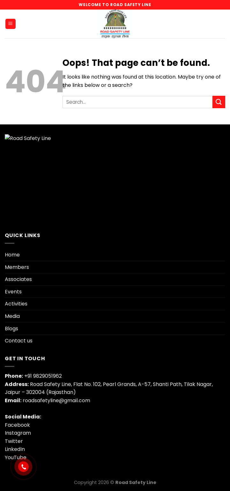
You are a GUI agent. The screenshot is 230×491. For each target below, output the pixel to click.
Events (13, 291)
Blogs (11, 328)
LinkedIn (15, 449)
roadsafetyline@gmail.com (56, 400)
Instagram (18, 433)
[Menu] (10, 24)
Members (17, 267)
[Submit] (218, 102)
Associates (18, 279)
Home (12, 254)
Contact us (18, 340)
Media (12, 316)
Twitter (14, 441)
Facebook (17, 425)
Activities (16, 303)
